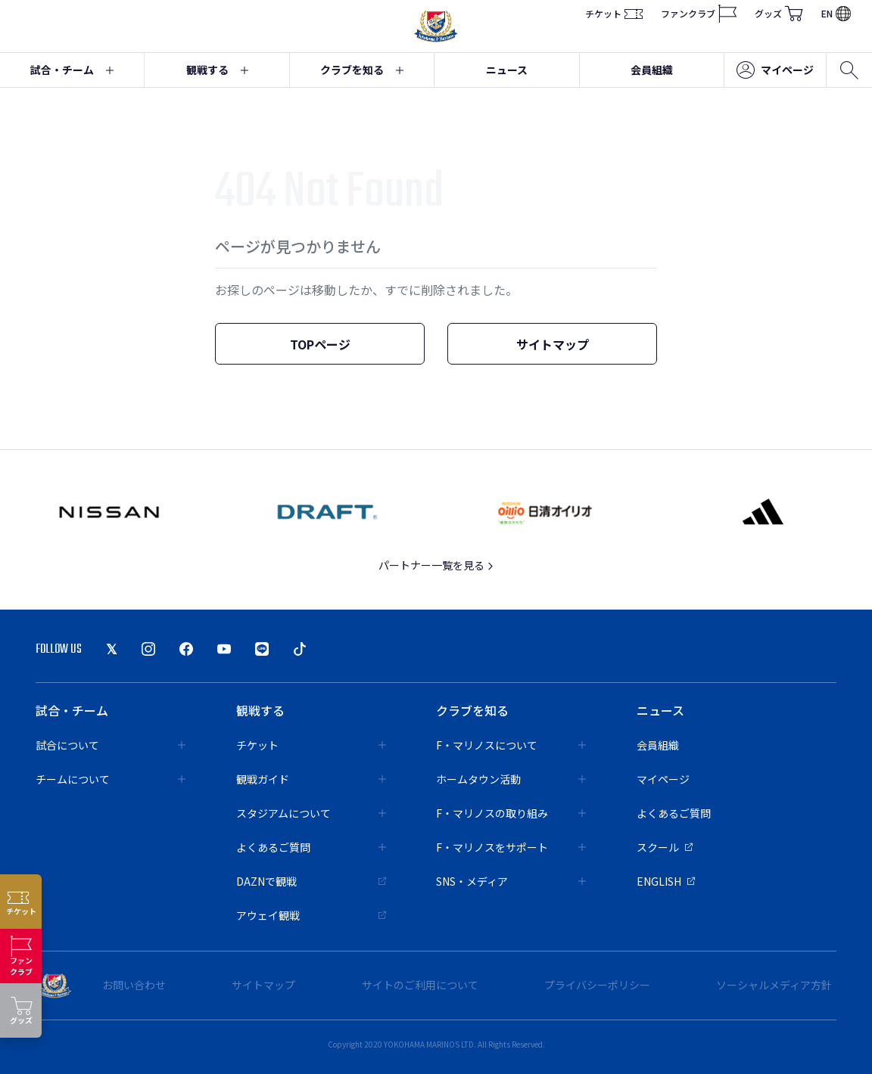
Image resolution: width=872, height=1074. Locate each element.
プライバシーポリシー (597, 984)
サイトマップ (552, 344)
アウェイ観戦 (311, 915)
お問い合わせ (134, 984)
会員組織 (652, 69)
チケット (614, 14)
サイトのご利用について (420, 984)
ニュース (507, 69)
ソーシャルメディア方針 (774, 984)
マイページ (775, 70)
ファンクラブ (699, 14)
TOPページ (320, 344)
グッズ (779, 14)
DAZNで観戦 (311, 881)
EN (836, 13)
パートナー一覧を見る (436, 565)
